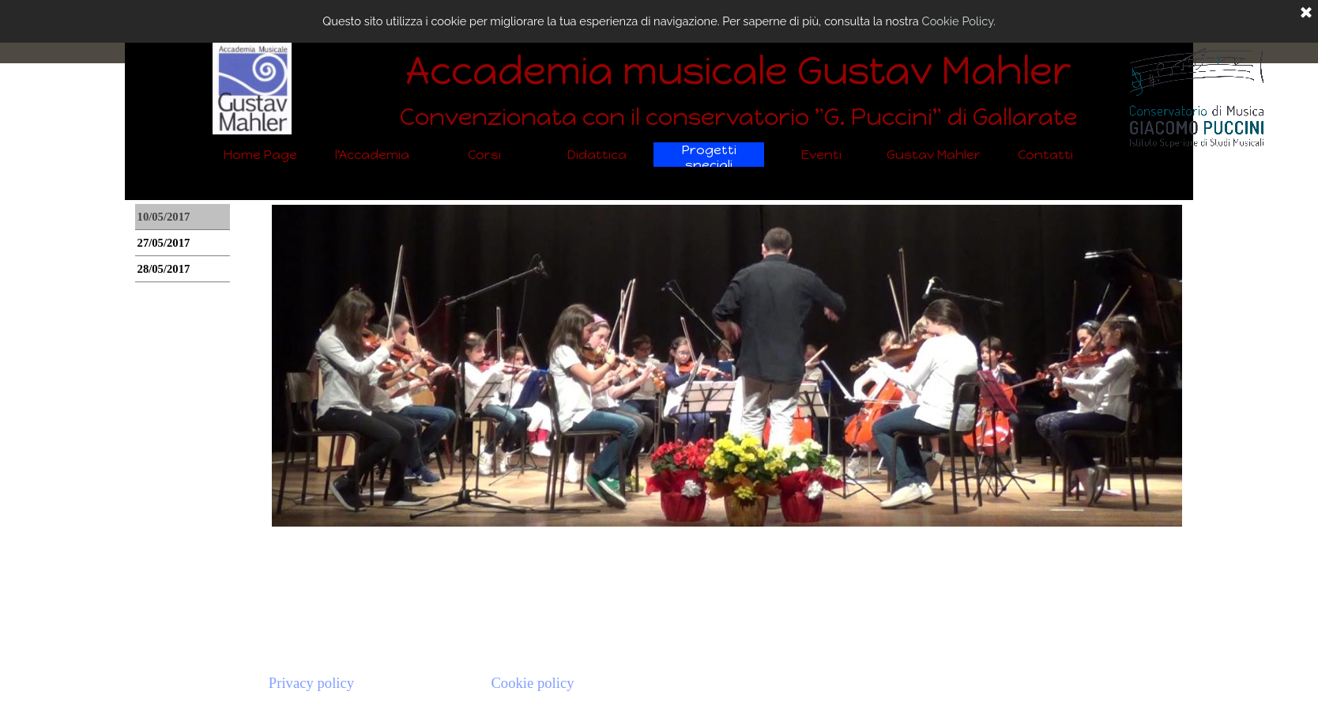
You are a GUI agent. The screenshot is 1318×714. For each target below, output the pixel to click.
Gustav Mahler (934, 154)
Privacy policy (311, 682)
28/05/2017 (163, 269)
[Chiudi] (1306, 13)
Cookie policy (532, 682)
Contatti (1045, 154)
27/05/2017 (163, 242)
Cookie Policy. (959, 21)
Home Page (260, 154)
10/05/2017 (163, 216)
